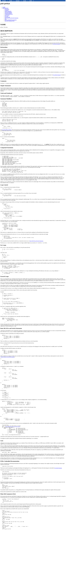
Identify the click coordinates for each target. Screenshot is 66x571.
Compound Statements (9, 14)
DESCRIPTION (5, 8)
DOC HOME (4, 0)
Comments (7, 10)
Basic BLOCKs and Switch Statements (11, 349)
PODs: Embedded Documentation (11, 19)
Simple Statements (8, 11)
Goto (6, 18)
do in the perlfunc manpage (6, 133)
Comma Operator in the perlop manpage (7, 380)
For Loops (3, 259)
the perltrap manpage (56, 43)
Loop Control (4, 192)
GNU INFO (24, 0)
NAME (4, 7)
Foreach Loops (4, 293)
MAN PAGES (17, 0)
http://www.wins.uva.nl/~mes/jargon (13, 459)
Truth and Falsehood (8, 12)
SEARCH (30, 0)
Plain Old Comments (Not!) (9, 20)
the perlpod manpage (58, 502)
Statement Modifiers (8, 13)
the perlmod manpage (57, 75)
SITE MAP (10, 0)
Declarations (7, 9)
